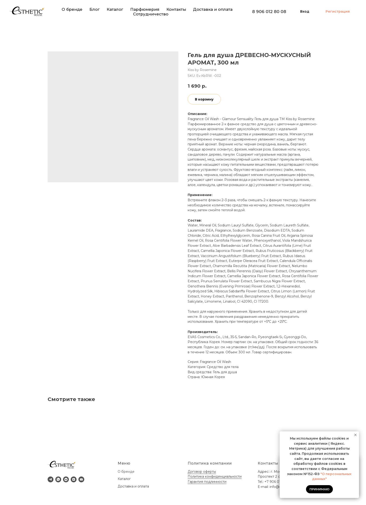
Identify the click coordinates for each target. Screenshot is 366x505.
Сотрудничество (150, 14)
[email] (81, 479)
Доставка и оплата (212, 9)
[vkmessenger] (66, 479)
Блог (94, 9)
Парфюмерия (144, 9)
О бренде (72, 9)
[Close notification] (355, 435)
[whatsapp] (58, 479)
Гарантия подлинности (207, 482)
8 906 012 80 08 (269, 11)
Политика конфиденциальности (215, 476)
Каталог (115, 9)
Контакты (176, 9)
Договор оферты (202, 471)
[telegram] (50, 479)
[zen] (74, 479)
